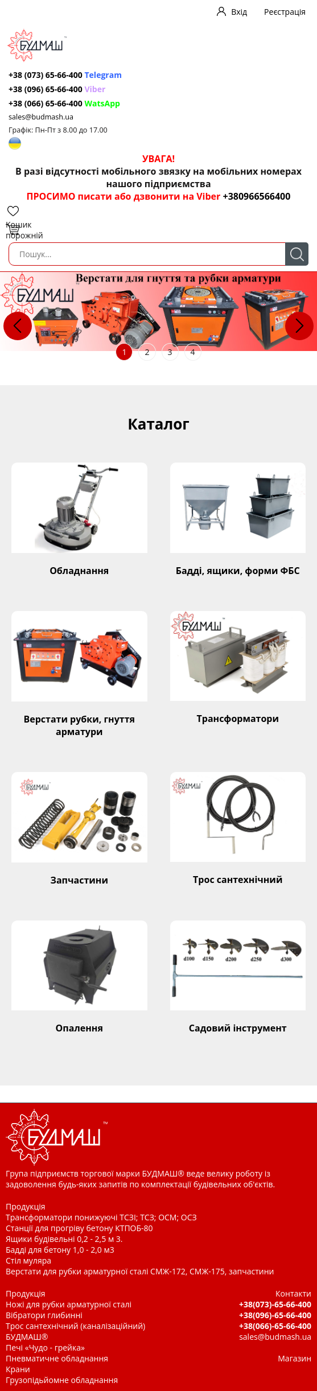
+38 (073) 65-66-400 (65, 74)
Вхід (239, 11)
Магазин (294, 1358)
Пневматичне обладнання (57, 1358)
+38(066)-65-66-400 (275, 1325)
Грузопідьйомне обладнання (62, 1380)
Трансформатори (237, 718)
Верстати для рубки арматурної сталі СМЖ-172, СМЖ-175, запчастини (140, 1271)
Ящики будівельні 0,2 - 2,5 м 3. (64, 1238)
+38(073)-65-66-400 (275, 1304)
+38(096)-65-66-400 (275, 1315)
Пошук (296, 254)
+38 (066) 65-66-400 (64, 103)
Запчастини (79, 880)
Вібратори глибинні (44, 1315)
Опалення (79, 1028)
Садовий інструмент (238, 1028)
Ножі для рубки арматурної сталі (68, 1304)
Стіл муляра (28, 1260)
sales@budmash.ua (41, 117)
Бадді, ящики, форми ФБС (238, 570)
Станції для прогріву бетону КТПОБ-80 (79, 1228)
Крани (18, 1369)
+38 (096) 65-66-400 (57, 89)
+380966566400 (256, 196)
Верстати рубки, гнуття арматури (79, 725)
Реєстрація (285, 11)
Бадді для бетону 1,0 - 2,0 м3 (60, 1249)
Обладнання (79, 570)
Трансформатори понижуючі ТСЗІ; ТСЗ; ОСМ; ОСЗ (101, 1217)
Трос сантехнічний (237, 879)
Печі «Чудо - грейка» (45, 1347)
